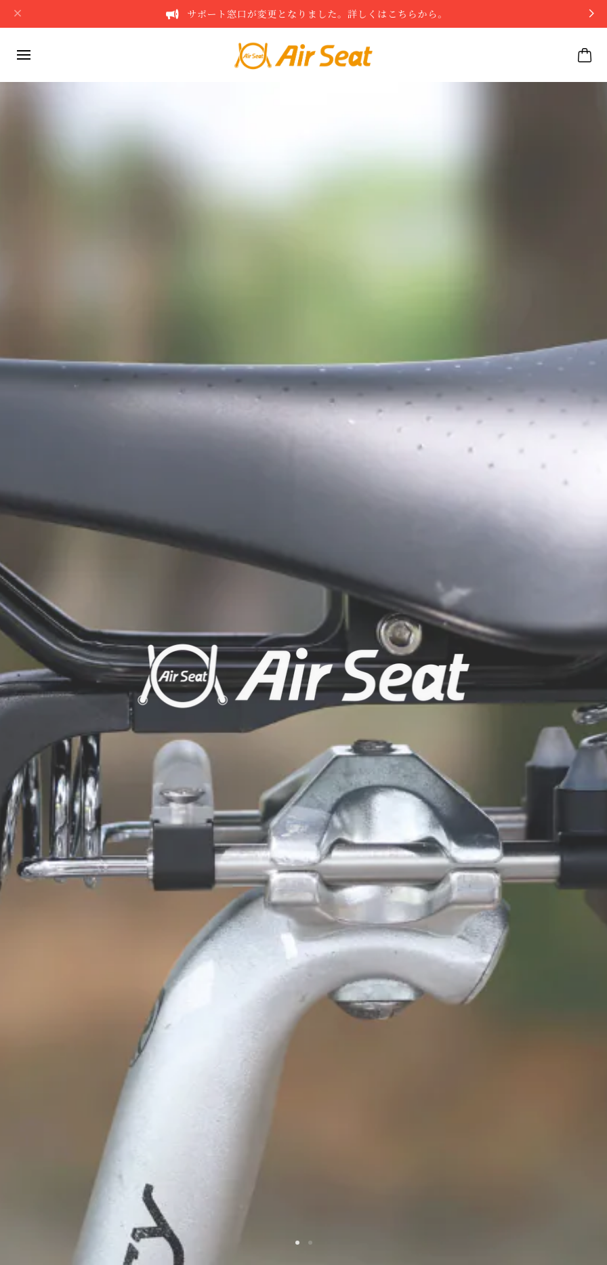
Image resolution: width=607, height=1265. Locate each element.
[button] (297, 1243)
